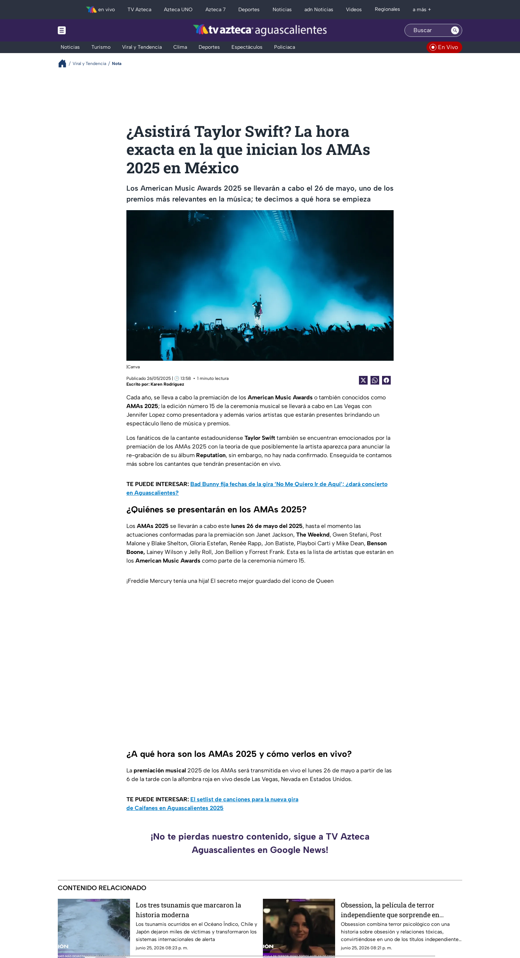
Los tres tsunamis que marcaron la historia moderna (188, 910)
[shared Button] (374, 380)
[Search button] (455, 30)
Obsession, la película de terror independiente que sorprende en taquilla (390, 910)
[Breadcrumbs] (65, 63)
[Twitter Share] (363, 380)
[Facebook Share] (386, 380)
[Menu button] (87, 30)
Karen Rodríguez (167, 384)
